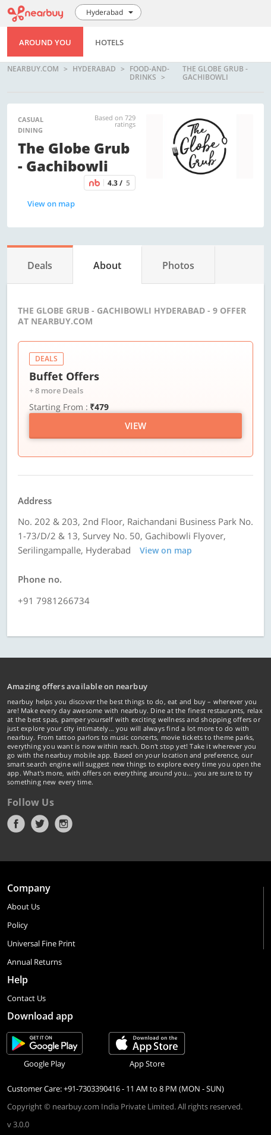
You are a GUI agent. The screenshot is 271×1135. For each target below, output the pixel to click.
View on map (51, 203)
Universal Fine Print (41, 943)
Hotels (109, 42)
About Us (23, 906)
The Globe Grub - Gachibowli (215, 73)
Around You (45, 42)
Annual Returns (34, 961)
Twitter (40, 824)
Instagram (64, 824)
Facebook (16, 824)
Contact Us (26, 998)
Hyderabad (94, 69)
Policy (17, 925)
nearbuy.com (33, 69)
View (135, 426)
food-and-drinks (149, 73)
